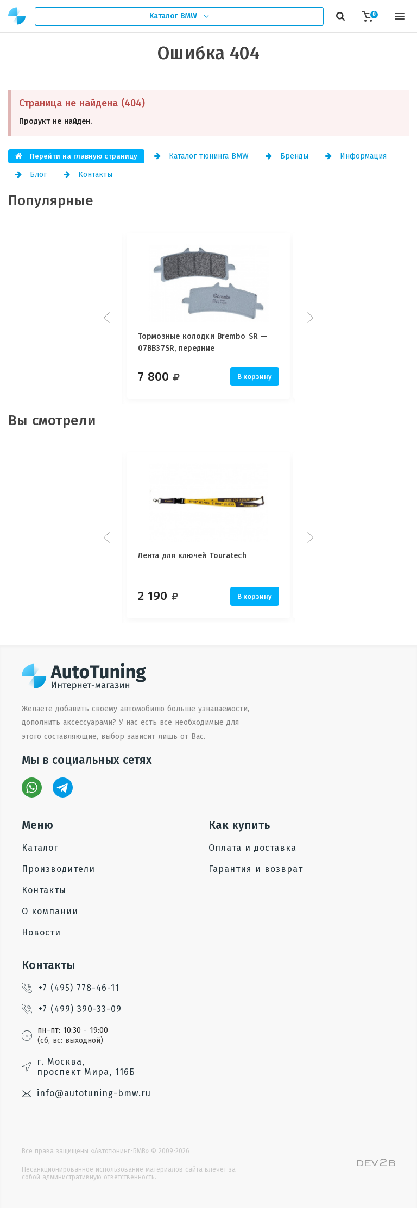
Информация (356, 156)
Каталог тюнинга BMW (201, 156)
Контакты (88, 174)
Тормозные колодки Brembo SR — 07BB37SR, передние (202, 342)
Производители (58, 869)
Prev (108, 317)
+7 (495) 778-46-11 (70, 988)
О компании (50, 911)
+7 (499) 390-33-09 (72, 1009)
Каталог (40, 848)
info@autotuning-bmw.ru (86, 1093)
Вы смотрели (52, 420)
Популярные (50, 200)
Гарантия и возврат (255, 869)
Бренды (287, 156)
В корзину (254, 376)
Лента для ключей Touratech (192, 555)
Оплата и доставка (252, 848)
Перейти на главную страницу (76, 156)
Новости (41, 932)
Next (309, 317)
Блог (31, 174)
